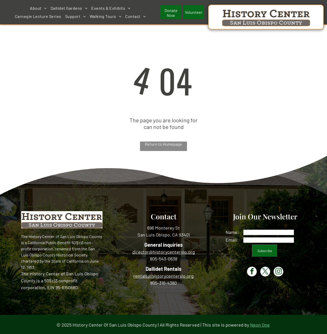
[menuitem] (83, 8)
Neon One (260, 324)
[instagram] (278, 270)
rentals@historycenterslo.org (163, 274)
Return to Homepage (163, 143)
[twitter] (265, 270)
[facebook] (252, 270)
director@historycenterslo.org (163, 250)
